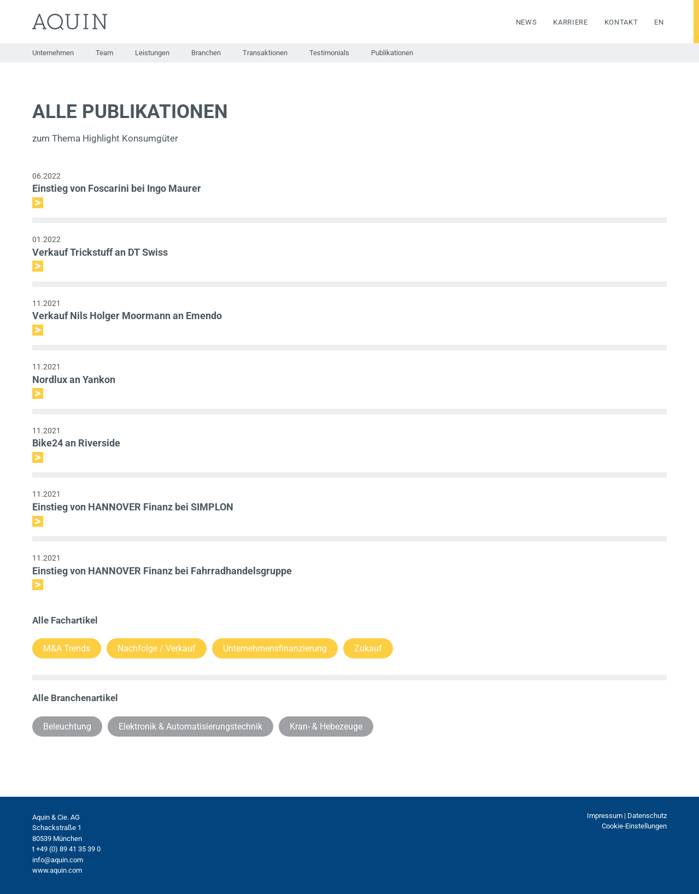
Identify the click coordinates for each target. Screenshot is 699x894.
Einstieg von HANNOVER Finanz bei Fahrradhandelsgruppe (162, 571)
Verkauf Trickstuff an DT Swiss (100, 252)
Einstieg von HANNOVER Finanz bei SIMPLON (132, 507)
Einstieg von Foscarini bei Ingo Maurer (116, 188)
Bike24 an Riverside (76, 443)
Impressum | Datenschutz (627, 815)
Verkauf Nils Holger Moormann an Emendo (127, 315)
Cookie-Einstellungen (634, 826)
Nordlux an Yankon (73, 379)
